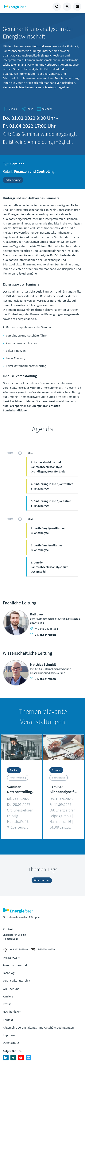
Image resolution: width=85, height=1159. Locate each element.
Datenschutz (11, 1042)
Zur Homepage (23, 7)
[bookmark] (10, 109)
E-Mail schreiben (43, 634)
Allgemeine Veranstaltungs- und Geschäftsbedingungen (38, 1027)
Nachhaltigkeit (12, 1011)
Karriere (8, 996)
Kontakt (8, 1020)
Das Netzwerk (11, 958)
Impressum (10, 1035)
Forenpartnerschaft (15, 965)
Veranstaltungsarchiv (16, 980)
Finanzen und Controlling (34, 171)
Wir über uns (11, 989)
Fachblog (8, 973)
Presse (7, 1004)
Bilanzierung (13, 180)
